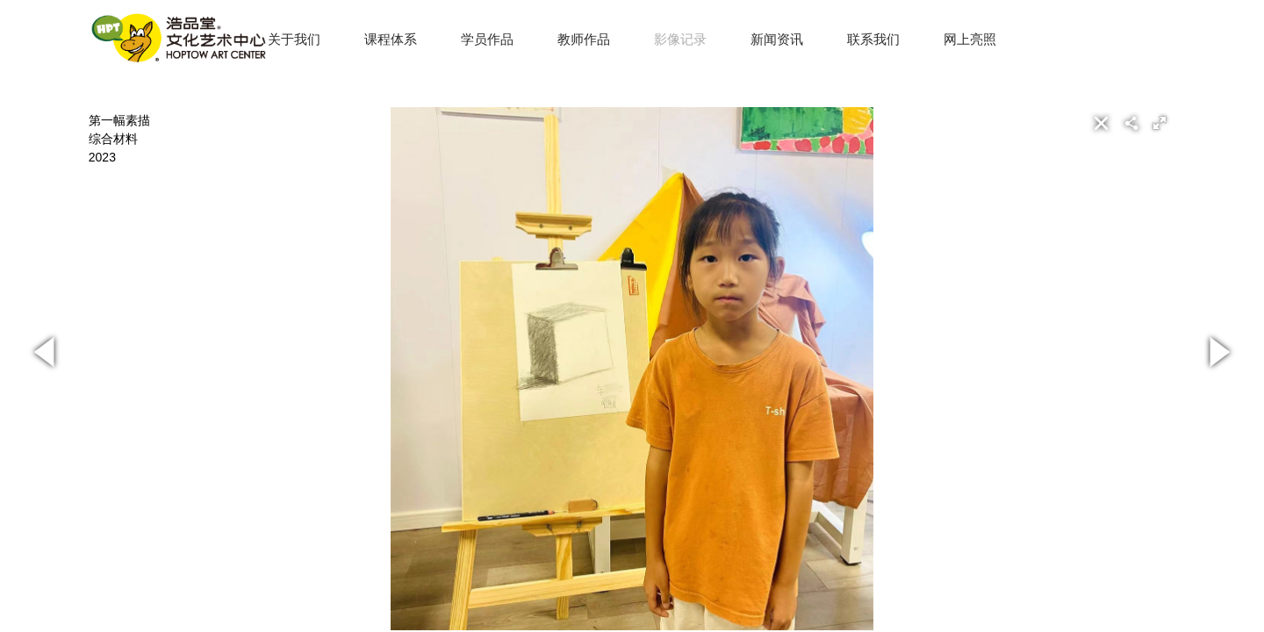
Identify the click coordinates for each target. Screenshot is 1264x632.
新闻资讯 (776, 39)
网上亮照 (970, 39)
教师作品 (583, 39)
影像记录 (680, 39)
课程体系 (390, 39)
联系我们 (873, 39)
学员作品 (487, 39)
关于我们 (294, 39)
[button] (1160, 123)
